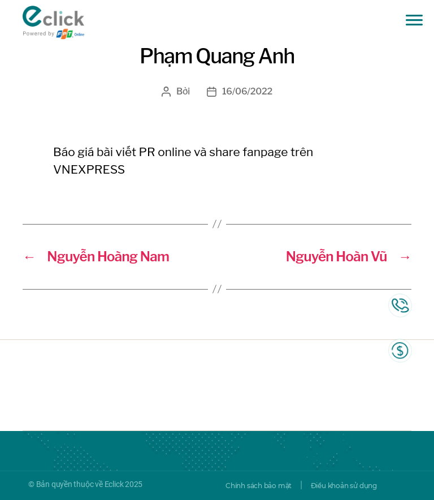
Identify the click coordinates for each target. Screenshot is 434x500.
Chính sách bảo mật (258, 485)
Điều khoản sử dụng (344, 485)
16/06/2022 (247, 91)
